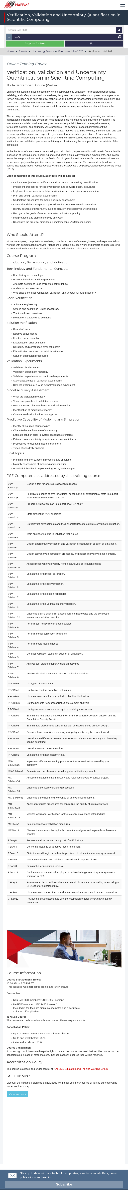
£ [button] (10, 37)
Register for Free (35, 43)
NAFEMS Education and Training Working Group (81, 1068)
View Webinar (17, 1094)
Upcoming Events (43, 51)
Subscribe (64, 1184)
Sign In (94, 43)
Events (23, 51)
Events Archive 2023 (70, 51)
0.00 (17, 36)
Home (10, 51)
